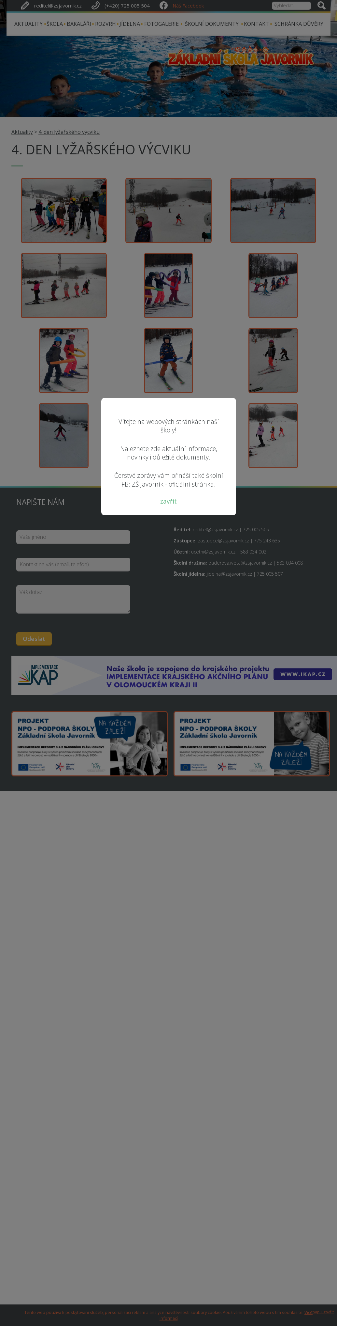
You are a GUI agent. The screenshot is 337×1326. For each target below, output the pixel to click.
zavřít (168, 501)
